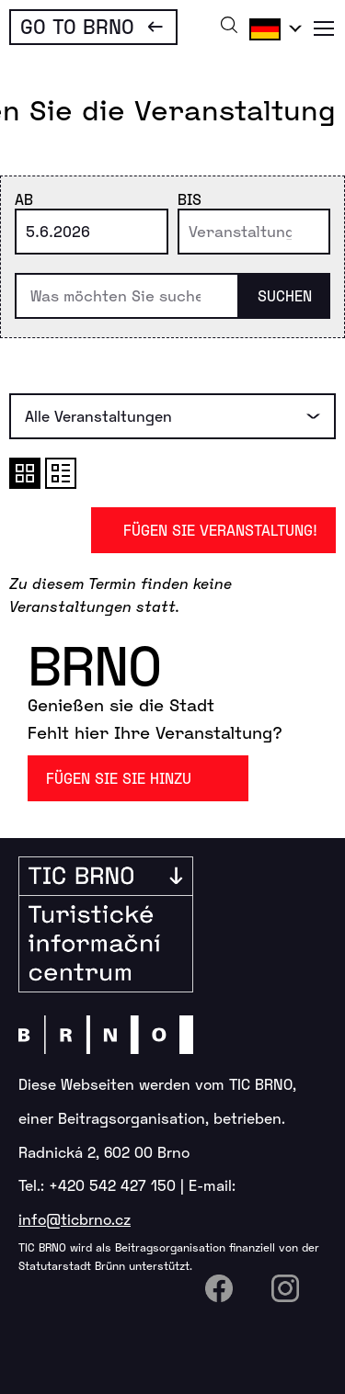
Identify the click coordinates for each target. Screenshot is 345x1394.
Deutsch (272, 28)
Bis (189, 199)
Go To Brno (77, 26)
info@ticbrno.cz (74, 1219)
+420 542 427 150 (112, 1185)
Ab (24, 199)
